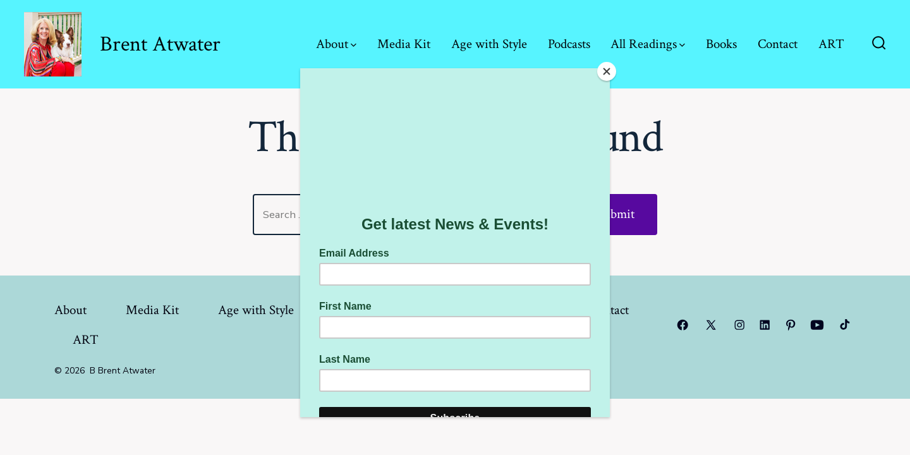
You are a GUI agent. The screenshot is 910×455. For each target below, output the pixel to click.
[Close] (606, 71)
